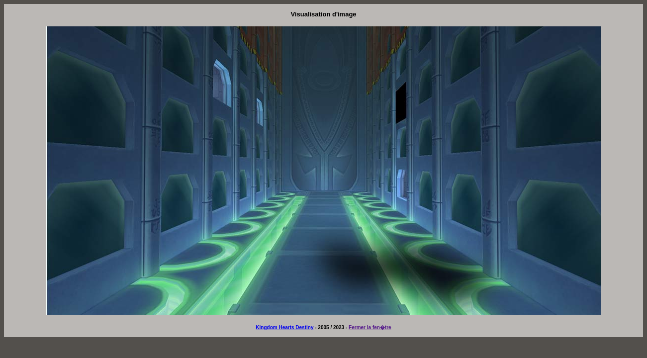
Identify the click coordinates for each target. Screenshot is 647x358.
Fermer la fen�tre (370, 327)
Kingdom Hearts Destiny (284, 327)
